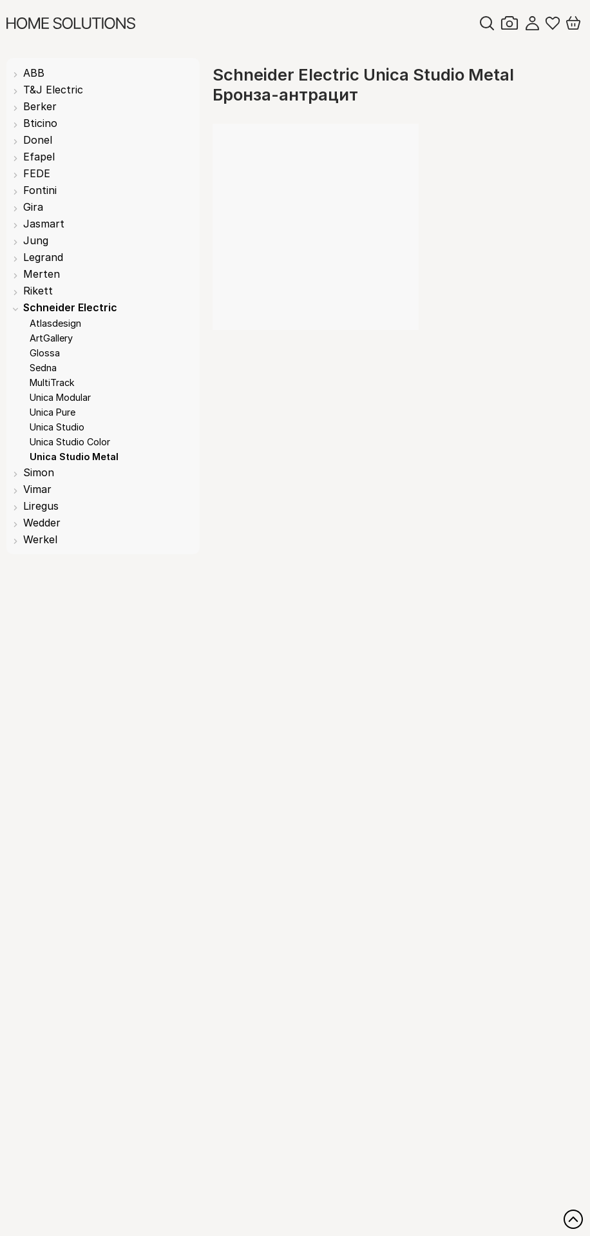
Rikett (38, 290)
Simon (38, 472)
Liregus (41, 505)
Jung (35, 240)
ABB (33, 72)
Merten (41, 273)
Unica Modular (60, 397)
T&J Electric (53, 89)
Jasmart (43, 223)
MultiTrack (52, 382)
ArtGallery (51, 338)
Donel (37, 139)
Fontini (40, 190)
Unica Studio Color (70, 441)
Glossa (45, 352)
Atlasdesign (55, 323)
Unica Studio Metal (74, 456)
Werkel (40, 539)
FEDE (36, 173)
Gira (33, 206)
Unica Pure (52, 412)
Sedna (43, 367)
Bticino (40, 123)
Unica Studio (57, 426)
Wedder (42, 522)
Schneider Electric (70, 307)
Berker (40, 106)
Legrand (43, 257)
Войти (532, 23)
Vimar (37, 489)
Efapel (39, 156)
